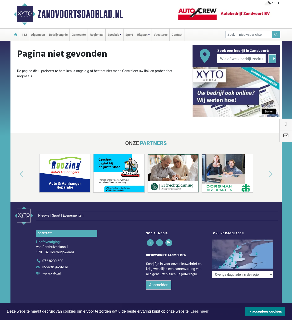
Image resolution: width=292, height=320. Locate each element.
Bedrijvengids (58, 34)
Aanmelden (158, 285)
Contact (177, 34)
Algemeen (38, 34)
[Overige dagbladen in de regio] (242, 274)
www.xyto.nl (51, 273)
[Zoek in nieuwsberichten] (248, 34)
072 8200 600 (52, 261)
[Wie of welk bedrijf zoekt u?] (241, 58)
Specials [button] (113, 34)
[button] (16, 174)
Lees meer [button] (199, 311)
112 (24, 34)
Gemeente (79, 34)
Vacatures (161, 34)
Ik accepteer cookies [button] (265, 311)
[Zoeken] (276, 34)
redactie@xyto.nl (55, 267)
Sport (129, 34)
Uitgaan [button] (142, 34)
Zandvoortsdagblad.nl (80, 14)
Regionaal (96, 34)
